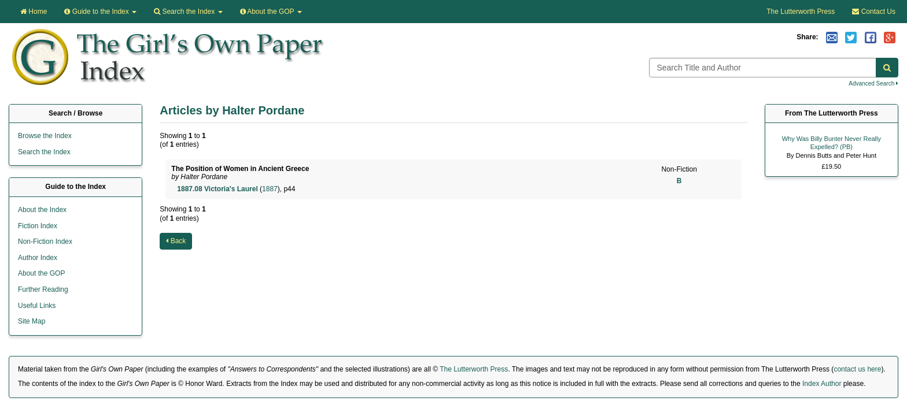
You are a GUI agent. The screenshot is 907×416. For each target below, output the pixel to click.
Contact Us (873, 12)
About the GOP (271, 12)
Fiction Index (37, 226)
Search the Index (44, 152)
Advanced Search (873, 83)
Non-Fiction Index (45, 241)
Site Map (31, 321)
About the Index (42, 210)
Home (33, 12)
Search (188, 12)
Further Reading (43, 289)
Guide (100, 12)
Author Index (37, 258)
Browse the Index (45, 136)
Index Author (821, 384)
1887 (270, 189)
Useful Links (37, 306)
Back (176, 241)
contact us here (857, 369)
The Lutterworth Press (800, 12)
